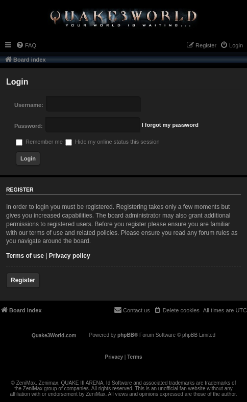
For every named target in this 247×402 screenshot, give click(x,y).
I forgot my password (170, 125)
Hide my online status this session (112, 142)
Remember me (39, 142)
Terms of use (25, 255)
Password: (28, 126)
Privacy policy (69, 255)
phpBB (125, 335)
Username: (28, 105)
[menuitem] (26, 45)
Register (23, 280)
